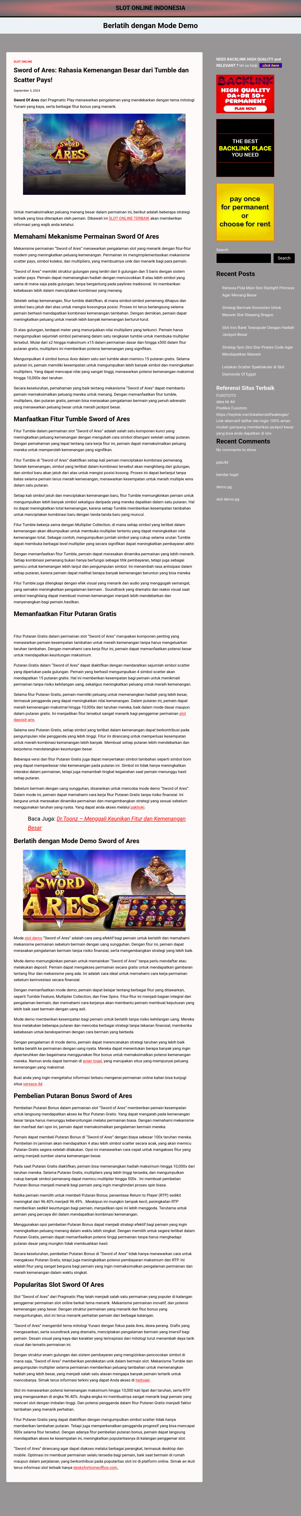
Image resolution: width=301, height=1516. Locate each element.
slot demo (33, 938)
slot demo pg (227, 499)
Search (222, 249)
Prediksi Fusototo (231, 408)
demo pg (224, 487)
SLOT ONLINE (23, 61)
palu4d (222, 462)
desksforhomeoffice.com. (95, 1467)
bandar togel (227, 474)
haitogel (143, 1380)
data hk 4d (225, 401)
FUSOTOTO (226, 395)
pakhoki (137, 807)
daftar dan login (255, 420)
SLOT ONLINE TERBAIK (129, 218)
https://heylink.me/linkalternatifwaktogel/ (252, 414)
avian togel (92, 1061)
